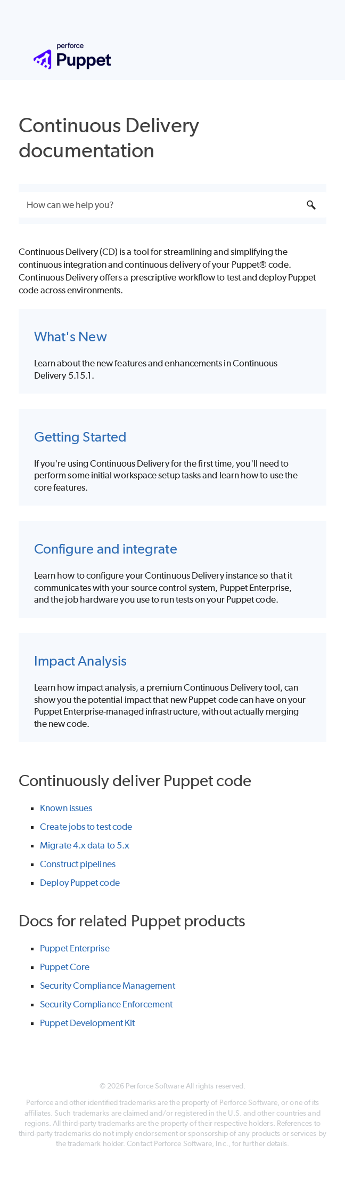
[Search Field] (172, 205)
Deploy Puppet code (79, 882)
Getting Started (80, 436)
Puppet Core (64, 967)
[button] (311, 205)
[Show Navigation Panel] (296, 56)
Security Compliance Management (107, 985)
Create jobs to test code (86, 826)
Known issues (66, 808)
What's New (70, 336)
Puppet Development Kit (87, 1023)
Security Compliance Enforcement (106, 1004)
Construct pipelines (78, 864)
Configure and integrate (105, 548)
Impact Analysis (80, 660)
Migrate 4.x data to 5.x (84, 845)
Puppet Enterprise (74, 948)
